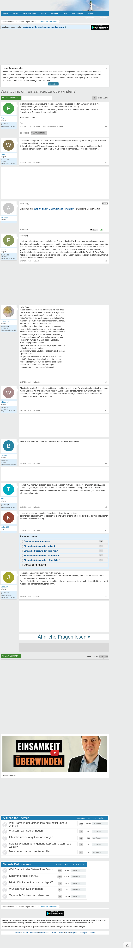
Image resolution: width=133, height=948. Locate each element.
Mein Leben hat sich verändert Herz (30, 851)
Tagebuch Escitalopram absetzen (29, 895)
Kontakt (18, 933)
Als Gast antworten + (11, 98)
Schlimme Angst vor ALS (24, 875)
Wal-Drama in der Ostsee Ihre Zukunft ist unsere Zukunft (43, 869)
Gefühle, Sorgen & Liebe (27, 907)
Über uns (25, 933)
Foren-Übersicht (8, 907)
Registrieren (89, 18)
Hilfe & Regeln (77, 13)
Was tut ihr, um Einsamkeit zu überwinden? (38, 91)
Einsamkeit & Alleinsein (49, 907)
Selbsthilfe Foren (29, 13)
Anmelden (102, 18)
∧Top (127, 945)
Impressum (34, 933)
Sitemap (92, 933)
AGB (67, 933)
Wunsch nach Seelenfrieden (26, 830)
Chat (65, 13)
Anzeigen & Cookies (56, 933)
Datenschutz (43, 933)
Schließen (53, 84)
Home (5, 13)
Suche (43, 13)
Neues (15, 13)
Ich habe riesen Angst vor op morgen (31, 837)
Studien (91, 13)
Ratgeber (54, 13)
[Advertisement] (64, 616)
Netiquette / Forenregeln (78, 933)
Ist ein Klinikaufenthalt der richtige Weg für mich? (38, 882)
